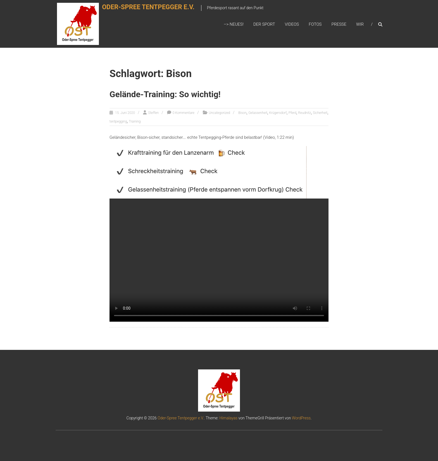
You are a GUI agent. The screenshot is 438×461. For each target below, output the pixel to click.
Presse (338, 24)
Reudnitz (304, 113)
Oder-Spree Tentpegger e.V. (155, 10)
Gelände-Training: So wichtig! (165, 94)
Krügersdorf (278, 113)
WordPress (301, 418)
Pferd (292, 113)
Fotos (315, 24)
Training (135, 121)
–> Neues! (234, 24)
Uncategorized (219, 113)
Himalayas (228, 418)
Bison (242, 113)
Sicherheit (320, 113)
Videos (292, 24)
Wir (360, 24)
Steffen (153, 113)
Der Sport (264, 24)
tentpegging (118, 121)
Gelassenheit (257, 113)
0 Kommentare (183, 113)
